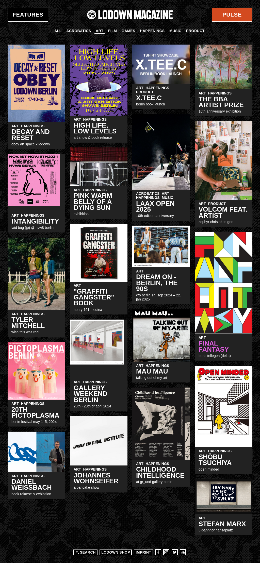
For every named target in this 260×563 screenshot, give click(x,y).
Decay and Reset (30, 134)
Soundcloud (183, 552)
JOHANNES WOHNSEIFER (96, 478)
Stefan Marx (222, 524)
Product (195, 31)
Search (85, 552)
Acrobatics (78, 31)
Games (128, 31)
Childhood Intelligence (160, 472)
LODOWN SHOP (115, 552)
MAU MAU (152, 371)
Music (175, 31)
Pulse (232, 14)
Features (28, 14)
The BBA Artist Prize (221, 102)
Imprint (143, 552)
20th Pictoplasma (35, 412)
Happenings (152, 31)
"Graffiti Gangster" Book (94, 297)
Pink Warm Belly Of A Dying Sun (93, 201)
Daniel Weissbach (31, 484)
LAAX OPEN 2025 (155, 206)
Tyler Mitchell (28, 322)
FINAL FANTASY (214, 346)
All (58, 31)
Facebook (158, 552)
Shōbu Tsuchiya (215, 459)
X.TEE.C (149, 98)
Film (112, 31)
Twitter (175, 552)
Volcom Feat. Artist (223, 212)
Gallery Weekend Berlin (90, 394)
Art (99, 31)
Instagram (166, 552)
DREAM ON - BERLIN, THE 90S (156, 283)
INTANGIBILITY (35, 221)
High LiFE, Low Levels (95, 128)
